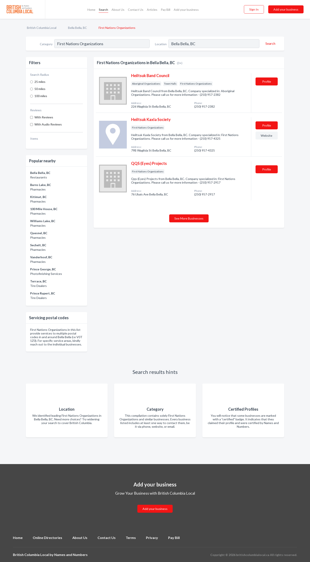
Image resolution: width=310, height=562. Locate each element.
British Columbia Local (41, 27)
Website (266, 135)
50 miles (39, 89)
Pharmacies (38, 189)
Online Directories (47, 538)
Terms (131, 538)
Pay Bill (165, 9)
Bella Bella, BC (77, 27)
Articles (152, 9)
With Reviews (43, 117)
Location (161, 44)
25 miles (39, 82)
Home (91, 9)
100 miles (40, 96)
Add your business (186, 9)
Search (103, 9)
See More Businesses (188, 218)
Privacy (152, 538)
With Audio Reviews (48, 124)
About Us (118, 9)
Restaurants (38, 177)
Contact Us (135, 9)
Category (46, 44)
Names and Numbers (71, 555)
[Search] (269, 43)
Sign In (254, 9)
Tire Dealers (38, 286)
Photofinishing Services (46, 274)
